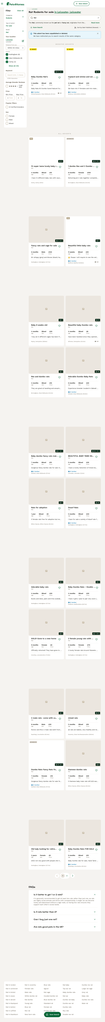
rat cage (47, 992)
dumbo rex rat (87, 985)
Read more (95, 58)
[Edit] (23, 127)
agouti (46, 989)
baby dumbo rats (69, 992)
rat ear (65, 996)
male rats (28, 992)
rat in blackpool (12, 1003)
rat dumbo (29, 1000)
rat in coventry (30, 985)
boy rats (66, 1011)
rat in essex (10, 996)
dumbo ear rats (49, 1011)
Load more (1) (18, 118)
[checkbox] (7, 80)
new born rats (30, 1014)
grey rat (85, 992)
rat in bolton (10, 1007)
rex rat (27, 1011)
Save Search (36, 63)
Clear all (20, 46)
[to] (22, 184)
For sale (11, 65)
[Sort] (87, 63)
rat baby (66, 985)
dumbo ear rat (68, 1003)
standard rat (48, 1003)
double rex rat (68, 1014)
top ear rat (67, 989)
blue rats (47, 985)
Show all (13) (14, 152)
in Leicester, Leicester (67, 47)
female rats (29, 989)
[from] (11, 184)
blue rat (28, 1007)
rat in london (11, 985)
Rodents (9, 56)
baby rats (85, 996)
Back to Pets (11, 51)
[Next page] (73, 823)
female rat (48, 1007)
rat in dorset (10, 1000)
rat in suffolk (11, 1011)
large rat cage (87, 989)
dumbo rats (67, 1007)
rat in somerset (12, 989)
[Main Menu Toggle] (2, 4)
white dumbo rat (31, 996)
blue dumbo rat (49, 1000)
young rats (29, 1003)
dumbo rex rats (87, 1000)
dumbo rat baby (69, 1000)
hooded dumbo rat (51, 996)
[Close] (97, 69)
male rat (85, 1003)
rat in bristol (10, 992)
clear (22, 71)
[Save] (59, 113)
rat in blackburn (12, 1014)
